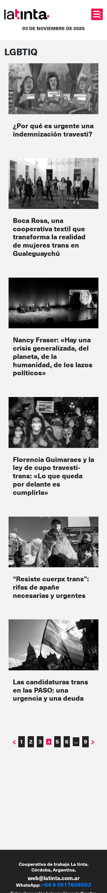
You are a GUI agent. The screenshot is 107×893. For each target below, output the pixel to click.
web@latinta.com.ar (54, 878)
